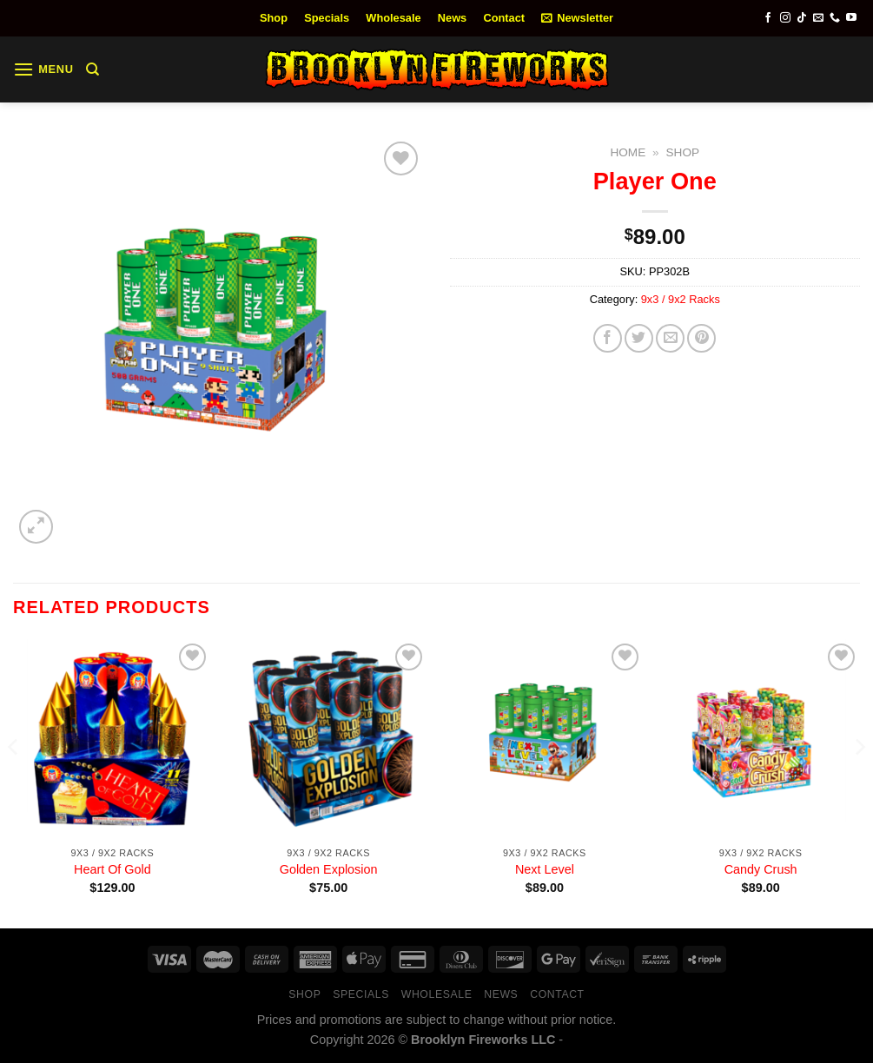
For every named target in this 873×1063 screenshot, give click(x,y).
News (452, 17)
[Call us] (835, 18)
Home (627, 152)
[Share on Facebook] (607, 338)
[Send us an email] (818, 18)
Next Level (544, 869)
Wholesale (393, 17)
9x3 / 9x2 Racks (680, 299)
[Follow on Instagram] (785, 18)
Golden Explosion (329, 869)
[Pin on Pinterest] (701, 338)
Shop (274, 17)
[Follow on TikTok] (802, 18)
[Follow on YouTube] (851, 18)
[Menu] (43, 69)
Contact (504, 17)
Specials (326, 17)
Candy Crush (760, 869)
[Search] (92, 69)
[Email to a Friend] (670, 338)
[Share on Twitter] (639, 338)
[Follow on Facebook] (768, 18)
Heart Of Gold (112, 869)
